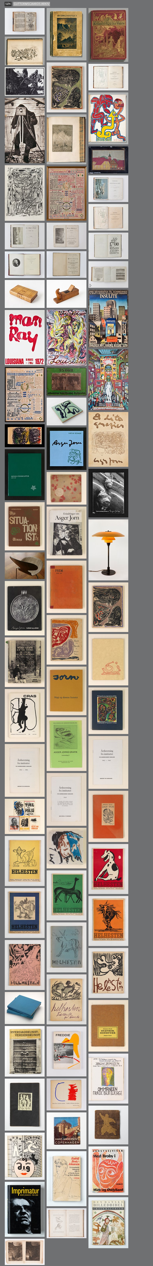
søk (8, 4)
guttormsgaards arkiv (31, 4)
